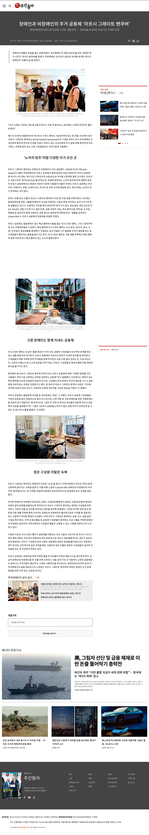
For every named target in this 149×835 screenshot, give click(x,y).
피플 (90, 786)
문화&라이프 (74, 782)
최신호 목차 (113, 778)
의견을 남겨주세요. (18, 622)
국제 (90, 778)
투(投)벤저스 (108, 93)
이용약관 (54, 817)
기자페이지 (112, 786)
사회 (70, 778)
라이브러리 (112, 782)
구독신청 (131, 778)
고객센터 (46, 817)
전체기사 (72, 790)
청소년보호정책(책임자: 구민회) (85, 817)
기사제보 (131, 774)
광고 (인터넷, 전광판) (26, 817)
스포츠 (71, 786)
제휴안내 (38, 817)
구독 (37, 577)
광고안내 (131, 782)
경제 (90, 774)
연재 (110, 774)
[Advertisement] (44, 259)
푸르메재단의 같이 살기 (20, 577)
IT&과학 (91, 782)
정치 (70, 774)
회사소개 (13, 817)
